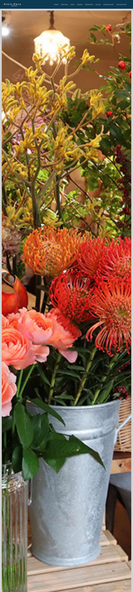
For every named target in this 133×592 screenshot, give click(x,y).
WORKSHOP (89, 4)
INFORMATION (108, 4)
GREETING (64, 4)
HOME (56, 4)
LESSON (79, 4)
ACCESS (98, 4)
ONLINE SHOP (122, 4)
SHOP (72, 4)
